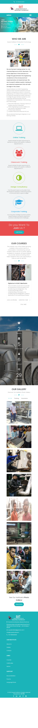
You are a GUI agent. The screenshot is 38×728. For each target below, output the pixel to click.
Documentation (11, 676)
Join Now (19, 232)
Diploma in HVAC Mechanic (17, 283)
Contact (9, 650)
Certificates (10, 663)
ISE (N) (23, 694)
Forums (9, 679)
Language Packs (11, 682)
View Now (19, 604)
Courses (9, 660)
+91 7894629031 (19, 2)
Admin (8, 666)
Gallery (9, 647)
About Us (9, 644)
